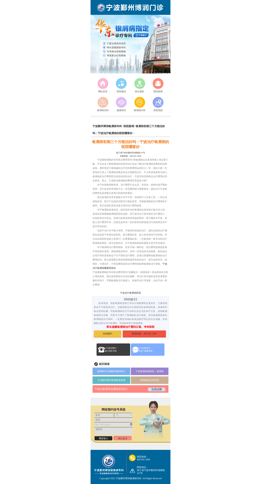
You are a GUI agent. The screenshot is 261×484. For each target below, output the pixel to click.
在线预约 (107, 333)
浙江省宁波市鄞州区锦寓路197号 (130, 153)
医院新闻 (129, 126)
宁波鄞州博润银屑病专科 (107, 126)
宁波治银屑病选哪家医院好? (111, 389)
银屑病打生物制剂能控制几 (111, 371)
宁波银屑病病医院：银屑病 (150, 371)
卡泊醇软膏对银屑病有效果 (111, 380)
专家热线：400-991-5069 (130, 156)
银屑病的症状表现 (149, 380)
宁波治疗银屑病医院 (130, 293)
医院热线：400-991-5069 (144, 333)
